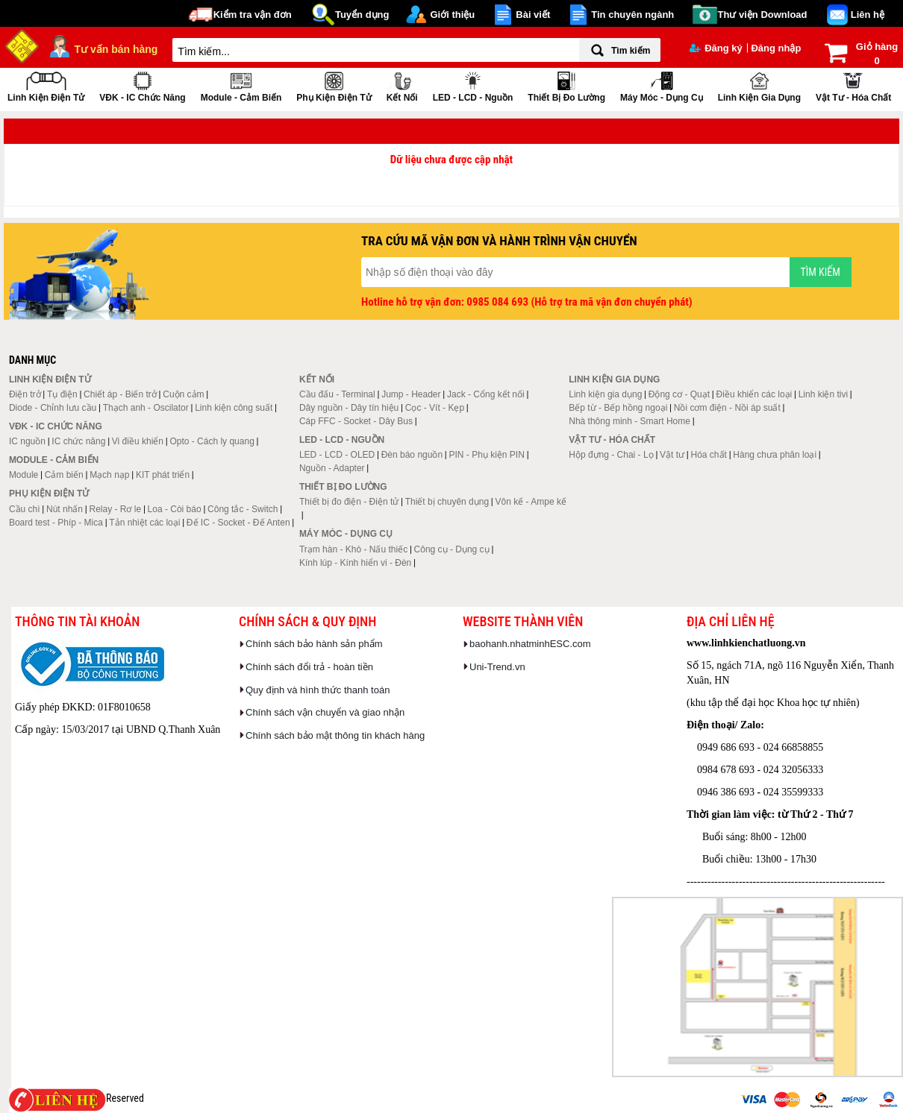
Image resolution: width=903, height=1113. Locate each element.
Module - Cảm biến (241, 85)
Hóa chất (709, 455)
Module (23, 475)
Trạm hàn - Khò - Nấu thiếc (353, 549)
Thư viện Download (762, 14)
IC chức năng (78, 441)
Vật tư (672, 455)
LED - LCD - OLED (337, 455)
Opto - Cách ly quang (211, 441)
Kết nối (402, 85)
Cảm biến (64, 475)
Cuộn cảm (183, 394)
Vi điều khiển (137, 441)
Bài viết (533, 14)
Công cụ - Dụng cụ (452, 549)
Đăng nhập (776, 48)
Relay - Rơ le (115, 509)
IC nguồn (27, 441)
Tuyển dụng (362, 14)
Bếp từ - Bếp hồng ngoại (618, 408)
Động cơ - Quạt (679, 394)
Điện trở (25, 394)
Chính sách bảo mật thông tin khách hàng (335, 735)
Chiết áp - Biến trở (120, 394)
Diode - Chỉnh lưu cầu (52, 408)
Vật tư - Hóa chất (853, 85)
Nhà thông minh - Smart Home (629, 421)
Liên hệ (867, 14)
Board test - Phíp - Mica (56, 522)
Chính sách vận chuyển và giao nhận (325, 712)
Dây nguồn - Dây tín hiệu (349, 408)
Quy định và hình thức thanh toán (318, 690)
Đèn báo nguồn (412, 455)
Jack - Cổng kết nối (486, 394)
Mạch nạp (109, 475)
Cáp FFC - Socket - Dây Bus (356, 421)
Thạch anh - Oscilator (146, 408)
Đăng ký (716, 48)
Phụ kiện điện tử (333, 85)
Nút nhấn (64, 509)
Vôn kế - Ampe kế (531, 501)
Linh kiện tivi (823, 394)
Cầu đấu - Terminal (337, 394)
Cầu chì (24, 509)
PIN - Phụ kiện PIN (487, 455)
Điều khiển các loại (754, 394)
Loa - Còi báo (174, 509)
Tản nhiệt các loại (144, 522)
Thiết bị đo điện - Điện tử (349, 501)
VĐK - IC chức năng (142, 85)
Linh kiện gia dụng (759, 85)
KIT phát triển (163, 475)
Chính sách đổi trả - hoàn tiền (309, 666)
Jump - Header (410, 394)
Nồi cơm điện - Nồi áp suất (727, 408)
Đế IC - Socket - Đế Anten (238, 522)
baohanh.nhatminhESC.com (530, 643)
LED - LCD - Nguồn (473, 85)
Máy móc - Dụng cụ (661, 85)
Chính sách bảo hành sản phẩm (314, 643)
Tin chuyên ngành (632, 14)
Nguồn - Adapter (332, 468)
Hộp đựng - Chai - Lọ (611, 455)
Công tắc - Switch (242, 509)
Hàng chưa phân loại (774, 455)
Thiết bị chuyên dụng (447, 501)
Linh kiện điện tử (45, 85)
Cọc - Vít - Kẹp (434, 408)
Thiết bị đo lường (566, 85)
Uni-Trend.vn (497, 666)
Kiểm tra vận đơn (252, 14)
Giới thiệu (452, 14)
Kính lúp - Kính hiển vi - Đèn (355, 563)
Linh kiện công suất (233, 408)
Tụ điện (62, 394)
